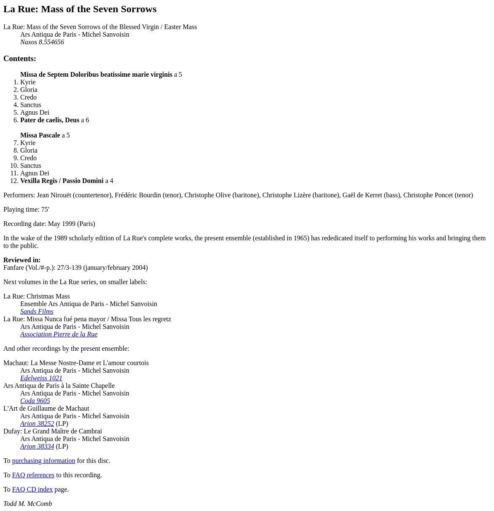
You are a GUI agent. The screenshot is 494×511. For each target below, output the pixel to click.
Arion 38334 (37, 446)
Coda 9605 (35, 400)
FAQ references (33, 475)
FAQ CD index (32, 489)
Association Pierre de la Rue (58, 334)
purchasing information (43, 460)
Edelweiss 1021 (41, 378)
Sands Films (37, 311)
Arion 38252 (37, 423)
